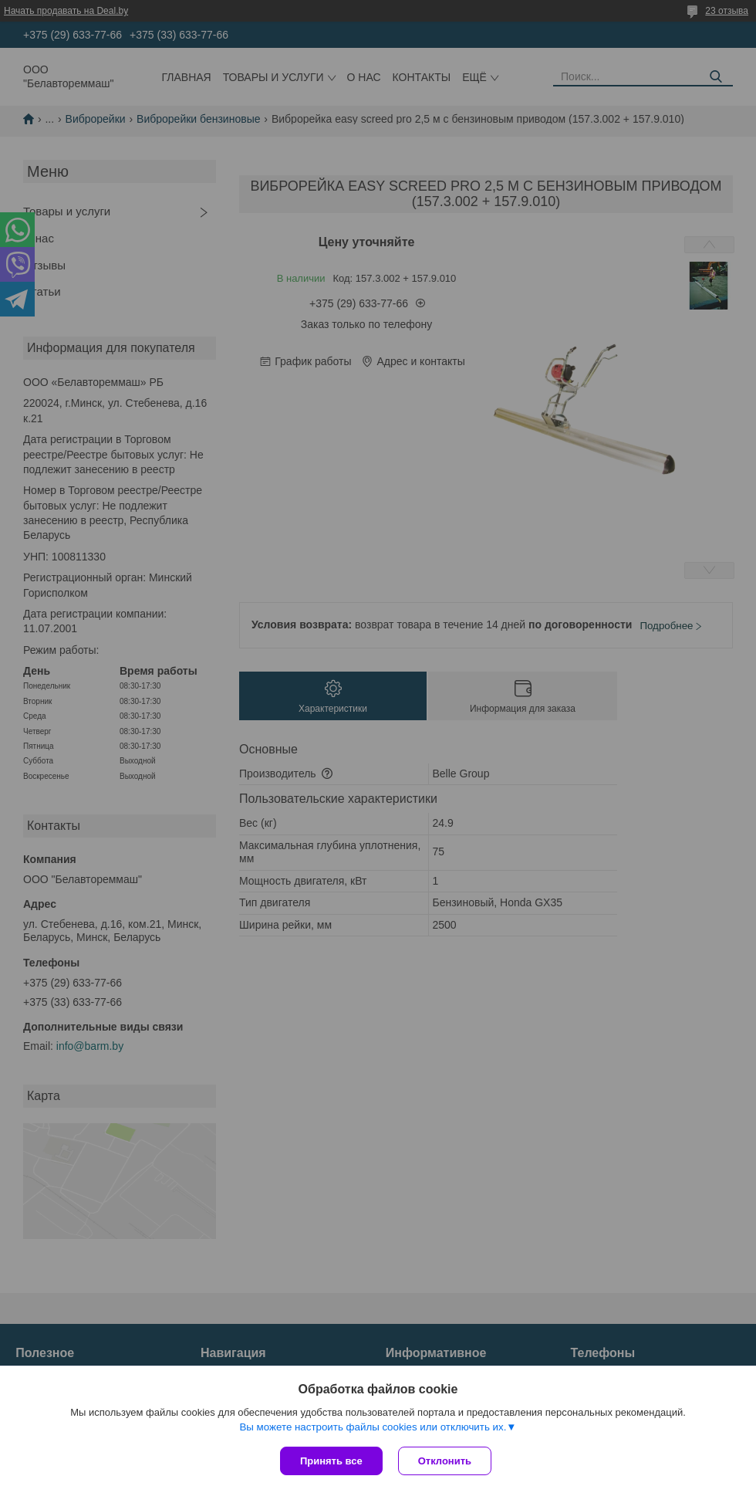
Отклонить (444, 1461)
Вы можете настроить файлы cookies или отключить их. (372, 1427)
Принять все (331, 1461)
